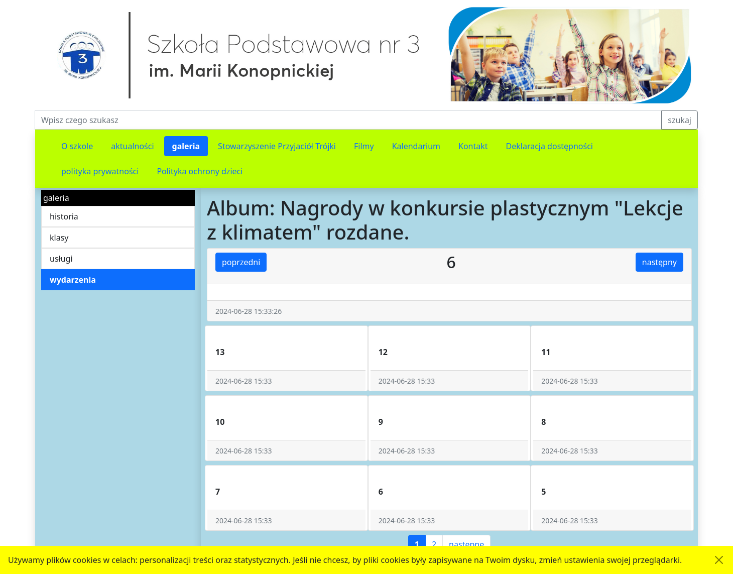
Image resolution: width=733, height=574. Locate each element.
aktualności (132, 146)
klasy (59, 237)
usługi (61, 258)
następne (466, 544)
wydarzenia (73, 279)
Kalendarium (416, 146)
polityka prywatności (100, 171)
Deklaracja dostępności (549, 146)
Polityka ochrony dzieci (199, 171)
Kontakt (473, 146)
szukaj (679, 120)
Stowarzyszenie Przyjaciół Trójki (277, 146)
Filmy (364, 146)
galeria (186, 146)
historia (64, 216)
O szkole (77, 146)
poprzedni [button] (241, 262)
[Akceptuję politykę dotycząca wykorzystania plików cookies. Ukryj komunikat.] (719, 560)
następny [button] (659, 262)
